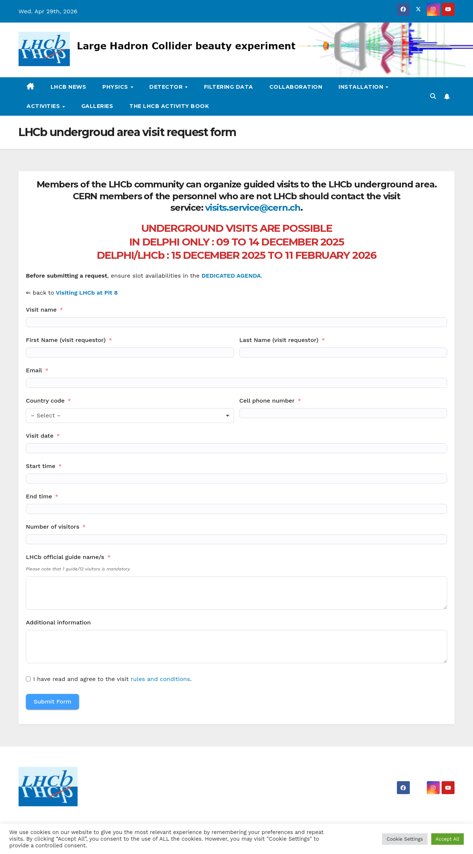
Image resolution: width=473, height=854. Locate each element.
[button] (433, 96)
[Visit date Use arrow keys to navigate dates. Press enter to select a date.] (236, 448)
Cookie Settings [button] (405, 839)
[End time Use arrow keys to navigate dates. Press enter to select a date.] (236, 509)
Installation (361, 87)
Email (34, 370)
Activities (44, 106)
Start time (40, 466)
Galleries (97, 106)
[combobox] (130, 415)
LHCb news (68, 87)
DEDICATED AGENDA (231, 275)
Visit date (40, 435)
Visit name (41, 309)
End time (39, 496)
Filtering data (228, 87)
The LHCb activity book (169, 106)
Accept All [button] (447, 839)
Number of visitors (52, 526)
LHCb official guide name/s (65, 556)
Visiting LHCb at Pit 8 (87, 292)
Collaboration (296, 87)
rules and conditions (160, 678)
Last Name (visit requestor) (279, 339)
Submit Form (52, 701)
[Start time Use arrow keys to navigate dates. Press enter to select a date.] (236, 479)
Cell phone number (267, 400)
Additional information (58, 622)
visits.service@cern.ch (252, 207)
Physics (116, 87)
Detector (166, 87)
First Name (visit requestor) (66, 339)
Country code (45, 400)
